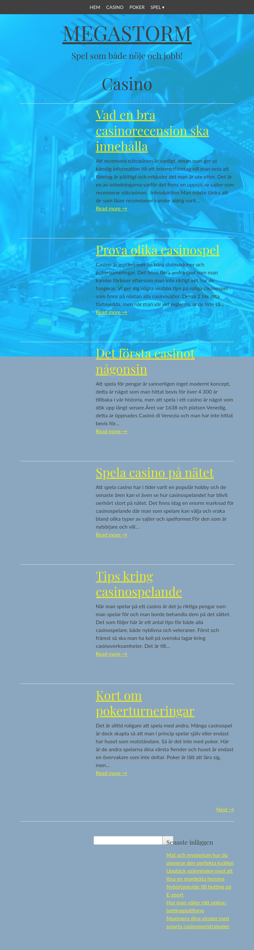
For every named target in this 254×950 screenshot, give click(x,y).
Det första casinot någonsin (145, 360)
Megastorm (127, 32)
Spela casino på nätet (155, 472)
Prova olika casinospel (158, 249)
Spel (155, 7)
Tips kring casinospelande (139, 583)
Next (225, 809)
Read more (111, 208)
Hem (95, 7)
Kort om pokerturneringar (145, 702)
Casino (114, 7)
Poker (137, 7)
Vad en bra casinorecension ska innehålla (152, 130)
